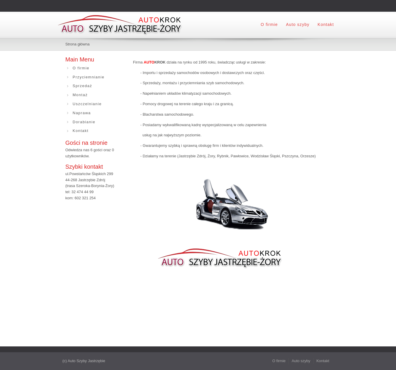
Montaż (80, 95)
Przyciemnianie (88, 77)
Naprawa (82, 113)
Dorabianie (84, 122)
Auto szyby (297, 24)
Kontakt (326, 24)
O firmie (269, 24)
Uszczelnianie (87, 104)
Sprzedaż (82, 86)
